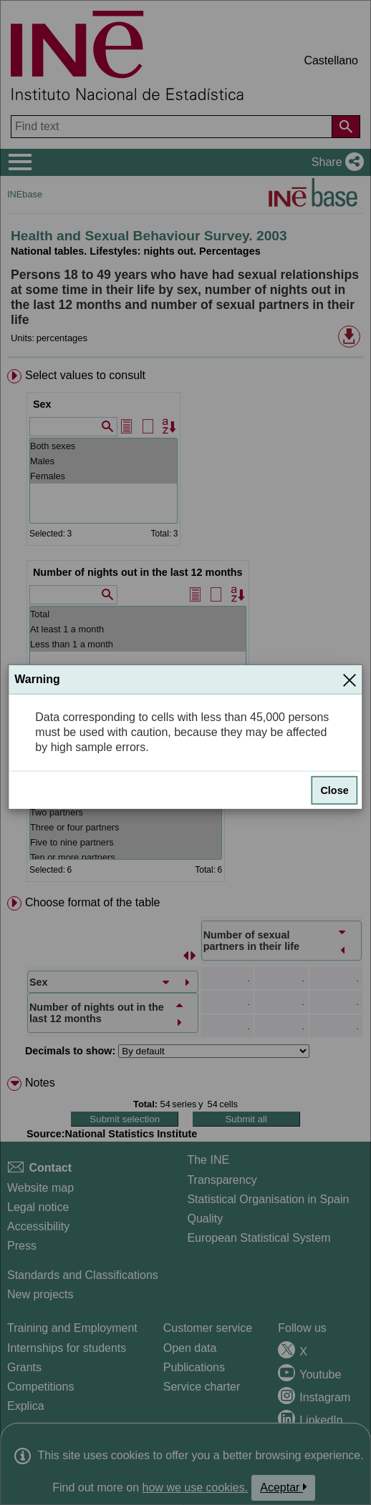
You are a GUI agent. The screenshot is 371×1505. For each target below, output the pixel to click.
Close (334, 789)
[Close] (349, 679)
